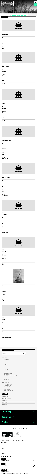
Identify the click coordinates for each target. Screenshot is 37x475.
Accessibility (8, 440)
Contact (23, 440)
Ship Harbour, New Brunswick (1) (10, 376)
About (3, 440)
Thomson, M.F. (4, 404)
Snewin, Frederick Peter (6, 398)
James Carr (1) (7, 387)
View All (33, 394)
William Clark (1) (7, 389)
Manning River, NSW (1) (8, 373)
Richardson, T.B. (5, 396)
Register (3, 453)
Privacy (13, 440)
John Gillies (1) (7, 388)
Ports (3, 451)
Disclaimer (18, 440)
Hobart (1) (6, 370)
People (3, 448)
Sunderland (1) (7, 378)
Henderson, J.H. (5, 402)
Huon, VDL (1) (7, 371)
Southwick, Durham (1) (8, 377)
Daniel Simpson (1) (8, 384)
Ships (3, 446)
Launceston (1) (7, 372)
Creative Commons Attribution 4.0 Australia (20, 473)
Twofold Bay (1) (7, 379)
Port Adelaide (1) (7, 375)
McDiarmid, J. (4, 400)
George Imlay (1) (7, 386)
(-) (4, 360)
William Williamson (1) (8, 390)
